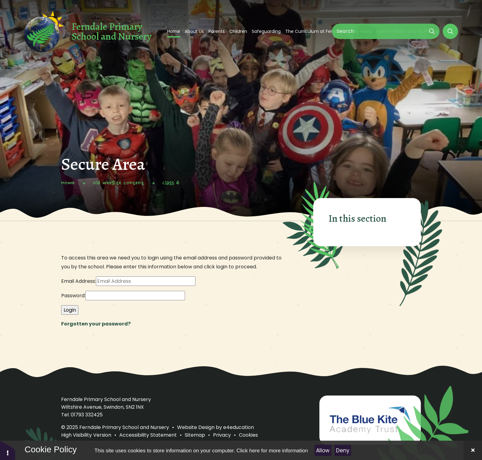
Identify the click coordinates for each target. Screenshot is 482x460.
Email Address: (78, 281)
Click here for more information (272, 451)
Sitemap (195, 435)
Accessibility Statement (148, 435)
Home (68, 183)
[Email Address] (146, 281)
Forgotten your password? (96, 323)
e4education (238, 427)
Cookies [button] (248, 435)
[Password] (135, 295)
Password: (73, 295)
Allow (323, 450)
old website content (118, 183)
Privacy (222, 435)
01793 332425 (87, 414)
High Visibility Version (86, 435)
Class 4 (171, 183)
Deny (343, 450)
